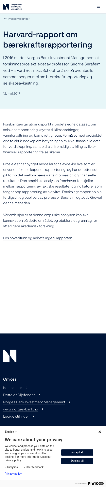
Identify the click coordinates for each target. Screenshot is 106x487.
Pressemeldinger (18, 18)
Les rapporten (37, 238)
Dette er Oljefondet (19, 395)
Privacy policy (13, 473)
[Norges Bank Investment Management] (12, 7)
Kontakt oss (12, 387)
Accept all (77, 452)
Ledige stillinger (16, 416)
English (11, 431)
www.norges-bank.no (20, 409)
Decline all (77, 460)
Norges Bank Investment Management (34, 402)
